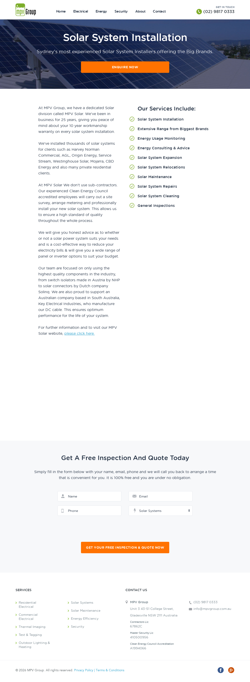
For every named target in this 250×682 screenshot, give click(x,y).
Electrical (80, 11)
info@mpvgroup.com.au (212, 608)
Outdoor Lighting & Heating (34, 644)
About (140, 11)
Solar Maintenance (85, 610)
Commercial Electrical (28, 616)
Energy (101, 11)
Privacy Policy (83, 670)
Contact (159, 11)
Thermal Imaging (32, 626)
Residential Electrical (27, 604)
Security (121, 11)
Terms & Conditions (110, 670)
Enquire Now (125, 67)
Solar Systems (82, 602)
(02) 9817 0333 (218, 11)
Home (61, 11)
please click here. (79, 333)
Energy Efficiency (85, 618)
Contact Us (136, 590)
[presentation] (125, 529)
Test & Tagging (30, 634)
